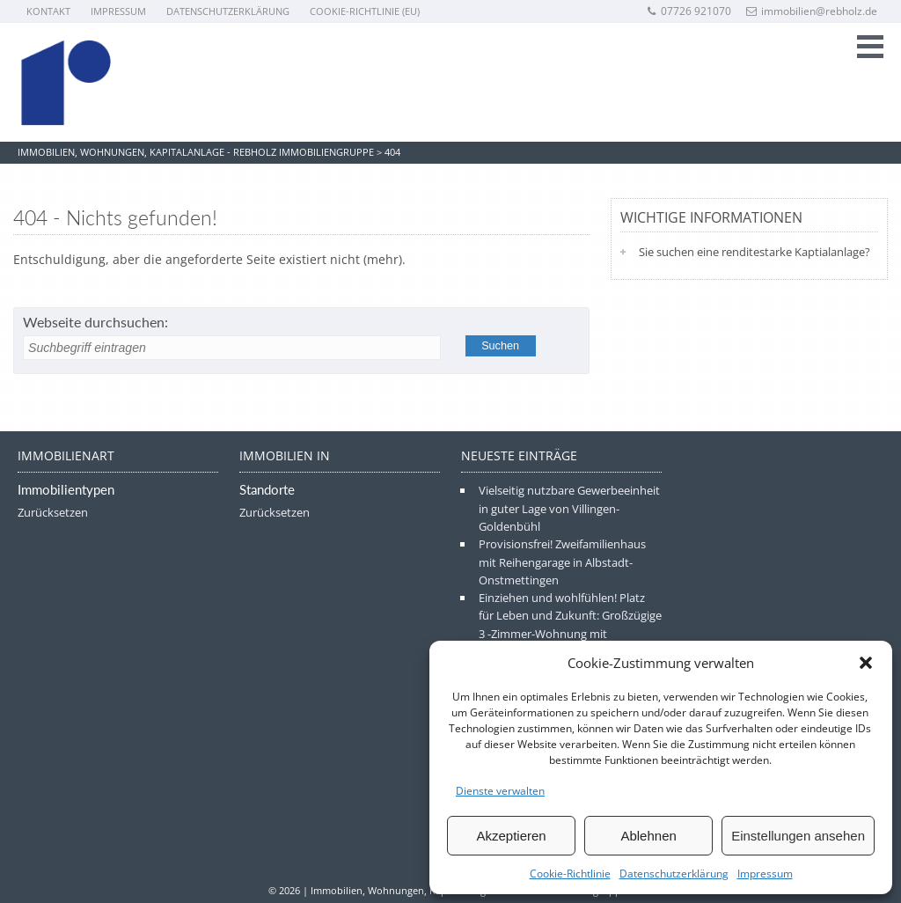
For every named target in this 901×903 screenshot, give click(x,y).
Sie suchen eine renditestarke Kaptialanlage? (754, 252)
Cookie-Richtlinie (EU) (365, 11)
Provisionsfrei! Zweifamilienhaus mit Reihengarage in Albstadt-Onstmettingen (562, 562)
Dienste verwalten (500, 790)
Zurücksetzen (53, 512)
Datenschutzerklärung (674, 873)
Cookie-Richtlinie (570, 873)
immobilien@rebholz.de (811, 11)
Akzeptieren (511, 835)
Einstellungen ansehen (798, 835)
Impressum (765, 873)
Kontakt (48, 11)
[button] (866, 663)
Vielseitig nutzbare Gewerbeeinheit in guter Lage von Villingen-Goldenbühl (569, 508)
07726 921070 (688, 11)
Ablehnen (648, 835)
